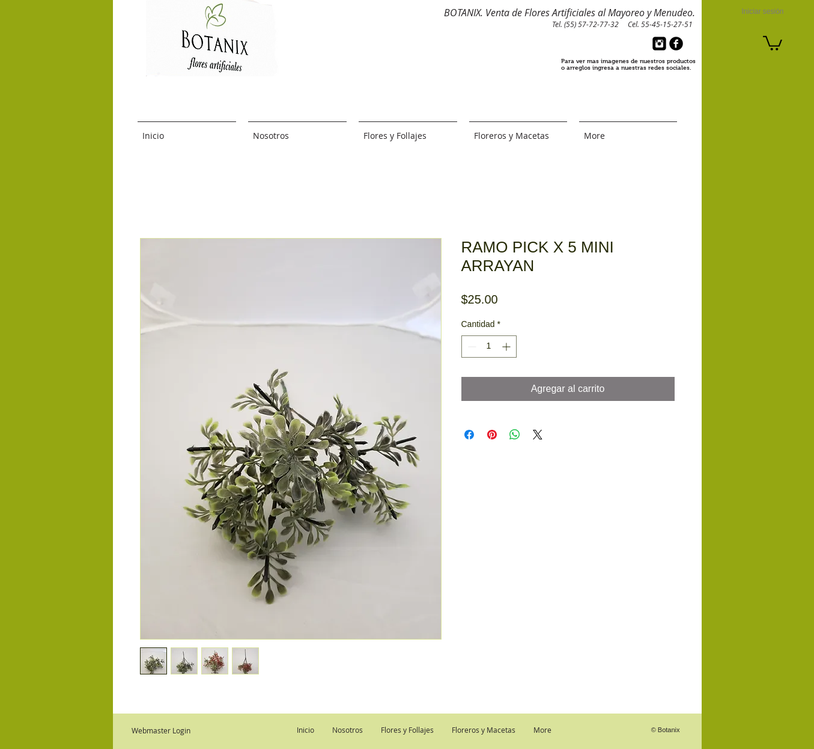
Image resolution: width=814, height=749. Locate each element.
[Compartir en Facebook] (469, 434)
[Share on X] (537, 434)
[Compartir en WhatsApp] (515, 434)
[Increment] (507, 346)
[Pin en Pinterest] (492, 434)
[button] (772, 42)
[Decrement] (470, 346)
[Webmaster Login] (161, 731)
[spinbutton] (489, 346)
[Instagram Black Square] (659, 43)
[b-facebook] (676, 43)
